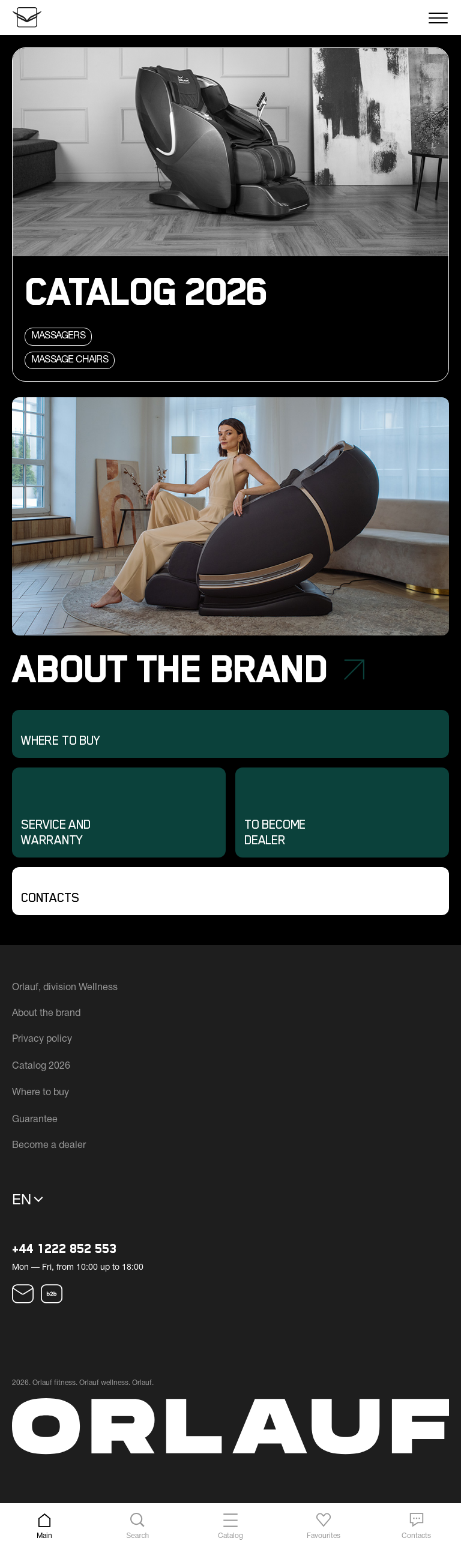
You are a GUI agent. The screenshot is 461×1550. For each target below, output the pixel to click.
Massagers (58, 336)
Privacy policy (42, 1039)
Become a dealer (49, 1145)
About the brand (46, 1013)
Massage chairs (69, 360)
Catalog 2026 (41, 1066)
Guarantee (35, 1120)
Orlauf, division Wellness (65, 988)
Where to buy (40, 1093)
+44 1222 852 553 (64, 1249)
